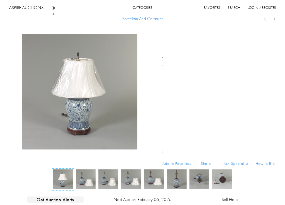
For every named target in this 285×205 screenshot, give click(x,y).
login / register (262, 7)
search (234, 7)
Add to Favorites (176, 163)
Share (206, 163)
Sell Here (230, 199)
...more (270, 65)
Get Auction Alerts (55, 199)
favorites (212, 7)
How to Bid (265, 163)
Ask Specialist (236, 163)
